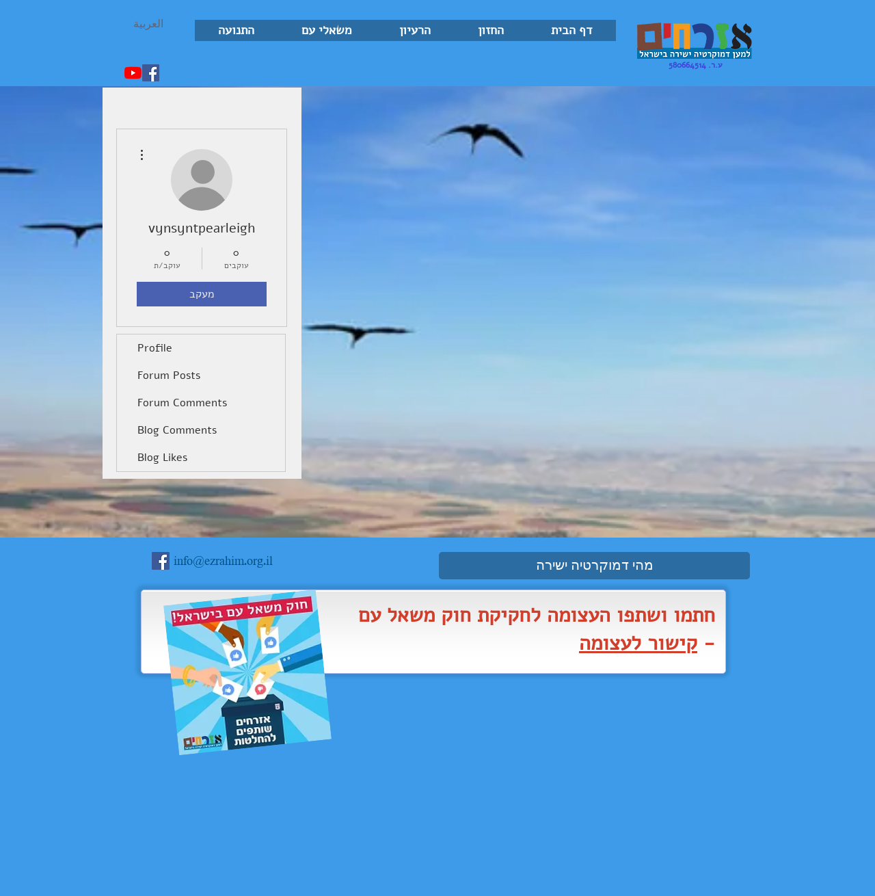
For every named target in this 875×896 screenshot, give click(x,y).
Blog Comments (177, 430)
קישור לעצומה (638, 643)
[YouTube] (133, 72)
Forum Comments (182, 402)
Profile (154, 348)
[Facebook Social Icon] (150, 72)
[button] (490, 30)
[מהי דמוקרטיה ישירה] (594, 565)
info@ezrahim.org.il (223, 561)
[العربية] (148, 24)
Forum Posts (168, 375)
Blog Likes (162, 457)
